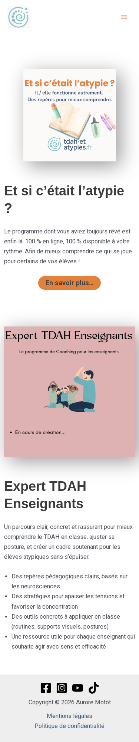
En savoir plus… (69, 283)
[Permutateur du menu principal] (124, 17)
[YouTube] (77, 688)
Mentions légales (69, 715)
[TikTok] (93, 688)
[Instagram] (61, 688)
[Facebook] (46, 688)
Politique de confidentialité (69, 725)
